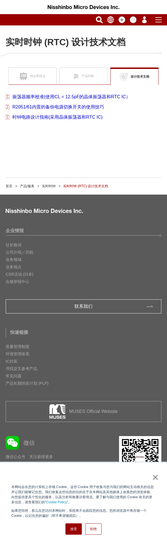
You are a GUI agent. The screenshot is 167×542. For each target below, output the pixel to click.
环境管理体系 (17, 354)
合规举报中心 (17, 281)
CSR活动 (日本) (20, 274)
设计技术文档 (134, 77)
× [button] (154, 477)
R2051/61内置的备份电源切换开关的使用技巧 (58, 107)
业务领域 (13, 259)
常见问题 (13, 376)
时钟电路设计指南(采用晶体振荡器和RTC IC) (57, 117)
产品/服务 (27, 186)
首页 (9, 186)
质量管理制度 (17, 346)
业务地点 (13, 267)
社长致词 (13, 245)
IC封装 (11, 361)
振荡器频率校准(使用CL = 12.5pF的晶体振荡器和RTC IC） (71, 96)
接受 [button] (73, 529)
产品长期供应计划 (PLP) (27, 383)
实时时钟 (49, 186)
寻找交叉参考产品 (21, 368)
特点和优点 (32, 76)
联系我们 (83, 306)
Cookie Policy (56, 502)
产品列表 (83, 76)
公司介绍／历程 (19, 252)
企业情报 (15, 230)
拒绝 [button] (93, 529)
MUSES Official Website (93, 411)
